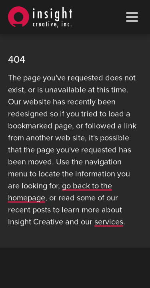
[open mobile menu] (132, 17)
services (108, 222)
